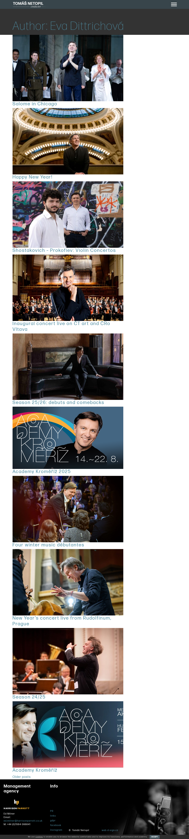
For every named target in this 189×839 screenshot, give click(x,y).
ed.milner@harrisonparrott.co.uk (23, 821)
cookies (39, 837)
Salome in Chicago (35, 104)
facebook (55, 825)
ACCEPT (154, 837)
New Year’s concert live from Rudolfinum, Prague (62, 621)
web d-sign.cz (110, 830)
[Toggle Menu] (174, 4)
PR (51, 811)
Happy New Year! (33, 177)
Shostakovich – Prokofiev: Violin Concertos (64, 250)
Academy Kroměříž (35, 770)
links (53, 816)
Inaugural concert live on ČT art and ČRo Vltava (61, 326)
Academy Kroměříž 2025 (42, 472)
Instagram (56, 830)
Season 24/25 (29, 697)
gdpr (53, 820)
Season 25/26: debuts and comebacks (58, 402)
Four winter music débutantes (48, 545)
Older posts (22, 777)
